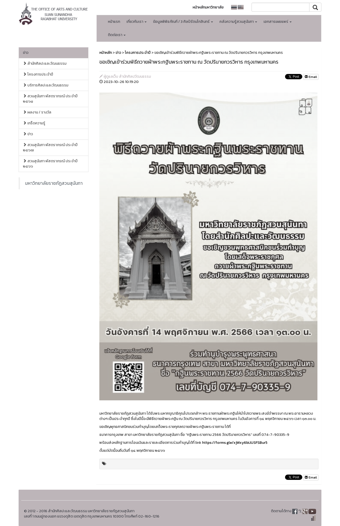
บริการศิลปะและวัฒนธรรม (45, 85)
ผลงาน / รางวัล (37, 112)
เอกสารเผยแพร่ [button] (278, 21)
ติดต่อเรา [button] (117, 35)
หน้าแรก (114, 21)
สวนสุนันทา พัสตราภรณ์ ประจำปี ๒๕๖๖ (50, 163)
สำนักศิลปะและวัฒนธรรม (44, 63)
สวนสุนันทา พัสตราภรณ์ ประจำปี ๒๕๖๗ (50, 147)
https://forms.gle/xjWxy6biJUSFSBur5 (234, 442)
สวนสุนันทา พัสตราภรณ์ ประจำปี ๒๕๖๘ (50, 98)
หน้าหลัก (105, 52)
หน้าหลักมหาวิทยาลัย (208, 7)
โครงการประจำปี (38, 74)
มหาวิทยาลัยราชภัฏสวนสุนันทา (54, 183)
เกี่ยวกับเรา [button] (136, 21)
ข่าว (25, 52)
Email (311, 76)
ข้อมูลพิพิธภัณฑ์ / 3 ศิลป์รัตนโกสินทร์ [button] (183, 21)
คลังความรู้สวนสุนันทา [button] (238, 21)
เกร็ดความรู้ (34, 123)
